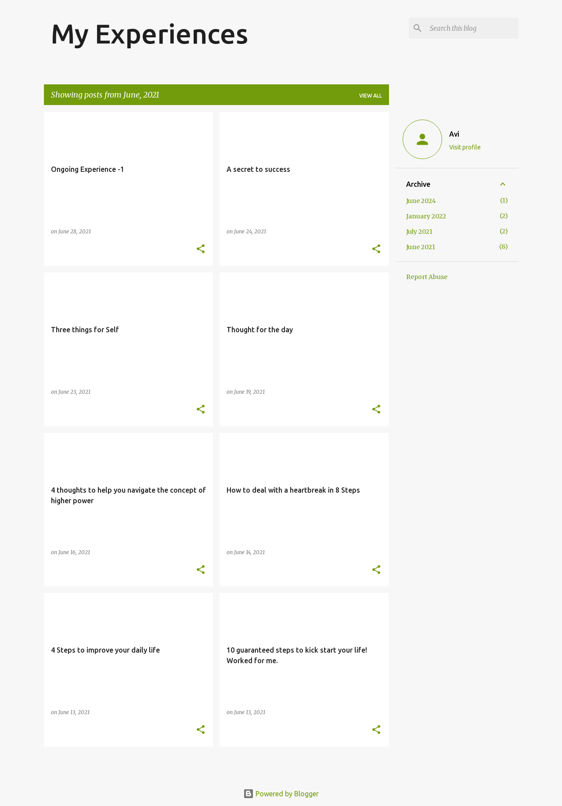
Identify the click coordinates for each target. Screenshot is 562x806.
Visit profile (465, 147)
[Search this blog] (472, 28)
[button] (200, 249)
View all (370, 95)
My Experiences (149, 33)
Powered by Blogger (281, 794)
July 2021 (419, 232)
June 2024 (421, 201)
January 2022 (426, 216)
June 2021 (420, 247)
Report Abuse (426, 277)
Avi (454, 134)
